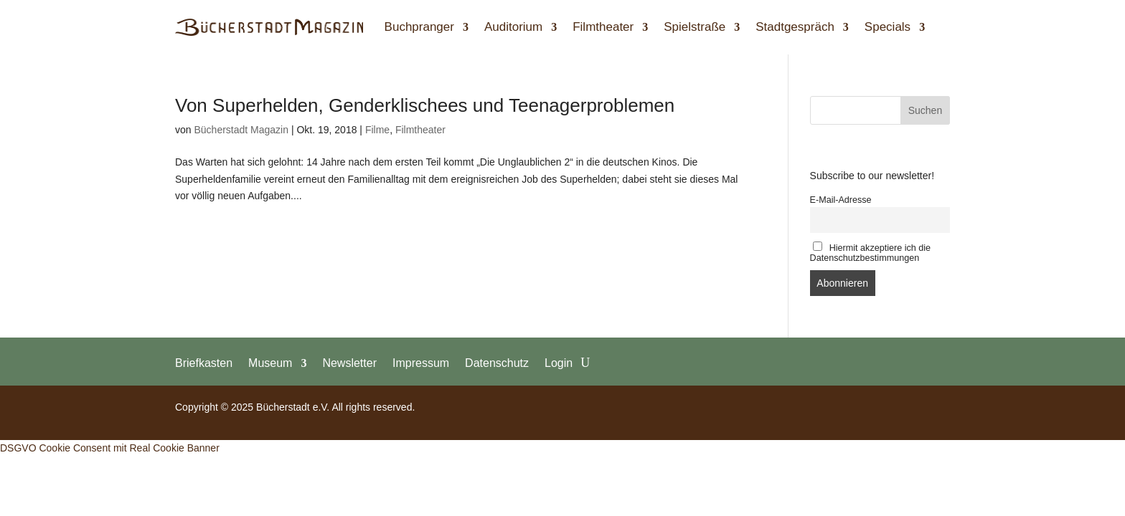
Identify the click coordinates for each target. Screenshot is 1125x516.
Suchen (925, 110)
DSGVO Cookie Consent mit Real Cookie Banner (110, 448)
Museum (270, 362)
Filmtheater (603, 27)
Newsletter (349, 362)
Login (559, 362)
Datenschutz (497, 362)
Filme (377, 129)
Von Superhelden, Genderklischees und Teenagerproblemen (424, 105)
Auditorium (513, 27)
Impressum (420, 362)
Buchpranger (419, 27)
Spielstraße (694, 27)
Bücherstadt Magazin (241, 129)
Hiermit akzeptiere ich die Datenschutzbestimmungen (870, 252)
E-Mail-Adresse (841, 200)
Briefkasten (203, 362)
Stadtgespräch (795, 27)
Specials (887, 27)
